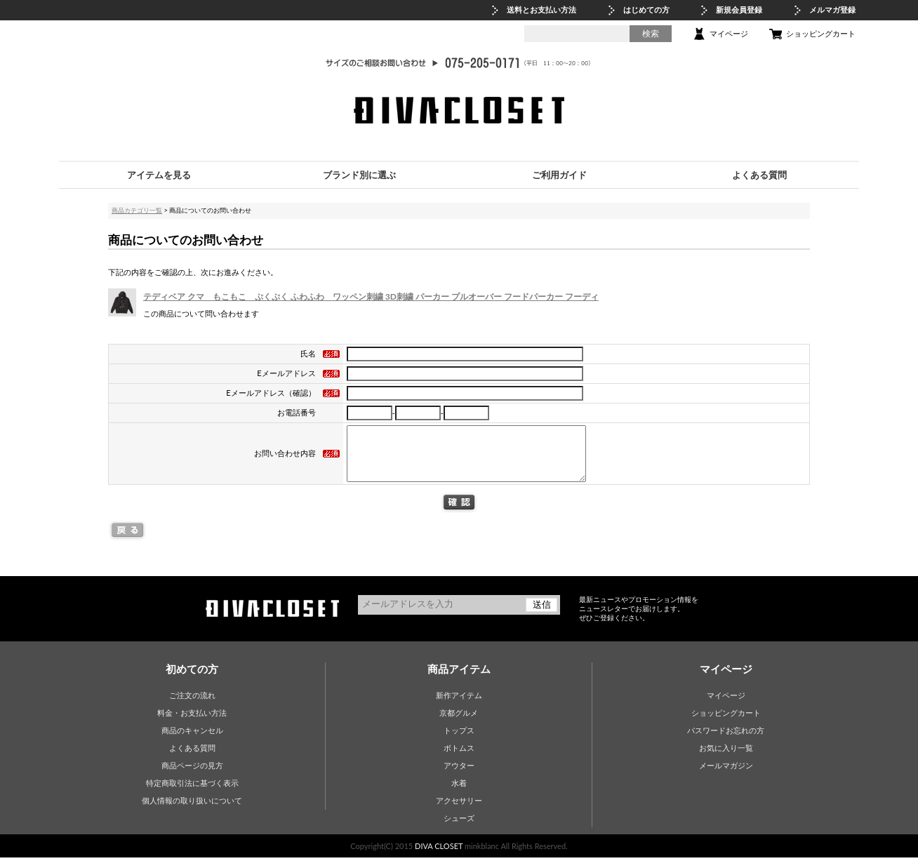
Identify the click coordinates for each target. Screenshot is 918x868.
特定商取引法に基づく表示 (192, 793)
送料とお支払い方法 (541, 9)
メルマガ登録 (832, 9)
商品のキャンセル (192, 740)
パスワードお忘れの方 (725, 740)
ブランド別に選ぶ (359, 174)
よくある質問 (759, 174)
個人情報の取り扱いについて (192, 810)
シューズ (459, 828)
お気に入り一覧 (726, 758)
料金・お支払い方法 (192, 723)
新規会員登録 (739, 9)
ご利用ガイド (559, 174)
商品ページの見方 (192, 775)
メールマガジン (726, 775)
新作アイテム (459, 705)
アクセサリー (459, 810)
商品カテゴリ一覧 (137, 210)
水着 (459, 793)
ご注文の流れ (192, 705)
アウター (459, 775)
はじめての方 (646, 9)
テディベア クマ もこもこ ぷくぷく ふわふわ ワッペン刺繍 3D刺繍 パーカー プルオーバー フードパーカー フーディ (371, 296)
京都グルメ (458, 723)
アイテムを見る (159, 174)
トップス (459, 740)
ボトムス (459, 758)
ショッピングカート (821, 33)
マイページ (729, 33)
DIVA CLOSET (439, 856)
